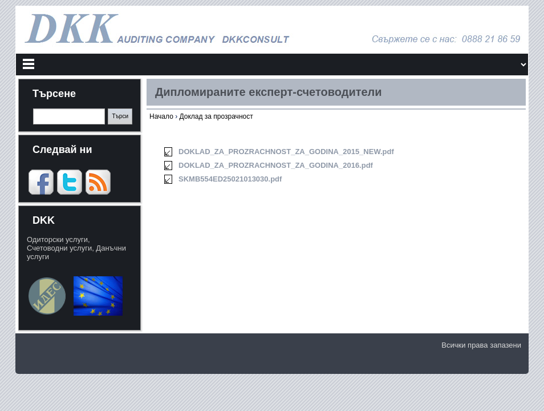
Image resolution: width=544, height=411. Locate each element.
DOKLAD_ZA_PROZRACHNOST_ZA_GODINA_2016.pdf (275, 165)
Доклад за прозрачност (216, 116)
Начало (161, 116)
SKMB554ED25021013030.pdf (230, 179)
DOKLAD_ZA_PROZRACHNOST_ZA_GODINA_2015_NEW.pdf (286, 151)
